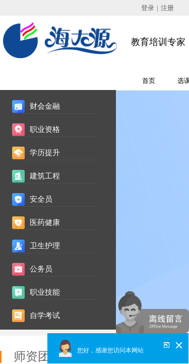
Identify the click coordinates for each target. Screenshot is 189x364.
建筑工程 (45, 176)
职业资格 (45, 129)
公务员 (41, 269)
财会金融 (45, 106)
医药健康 (45, 222)
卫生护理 (45, 246)
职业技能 (45, 292)
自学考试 (45, 315)
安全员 (41, 199)
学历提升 (45, 153)
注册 (167, 8)
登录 (147, 8)
